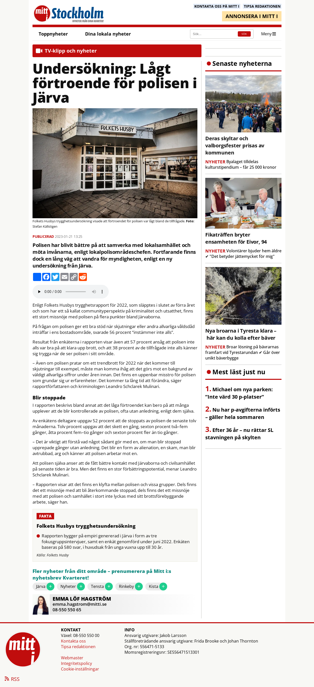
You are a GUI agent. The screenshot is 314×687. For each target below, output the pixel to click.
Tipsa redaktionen (78, 646)
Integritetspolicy (76, 663)
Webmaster (72, 658)
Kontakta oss (73, 641)
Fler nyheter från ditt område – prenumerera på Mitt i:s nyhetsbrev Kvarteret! (102, 574)
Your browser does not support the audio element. (71, 292)
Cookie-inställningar (80, 669)
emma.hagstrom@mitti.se (80, 604)
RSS (12, 679)
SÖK (244, 34)
